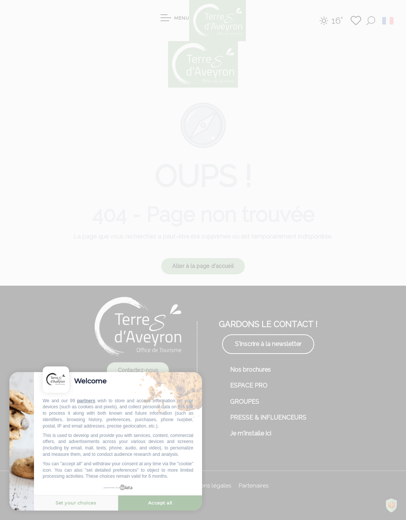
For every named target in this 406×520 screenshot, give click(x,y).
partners (86, 400)
